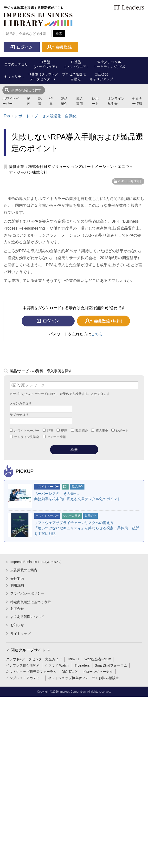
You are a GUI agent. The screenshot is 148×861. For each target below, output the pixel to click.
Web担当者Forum (97, 659)
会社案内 (17, 579)
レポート (95, 101)
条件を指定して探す (26, 90)
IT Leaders (82, 665)
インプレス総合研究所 (23, 665)
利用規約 (17, 585)
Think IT (73, 659)
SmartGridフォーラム (111, 665)
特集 (51, 101)
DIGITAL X (69, 672)
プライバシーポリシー (27, 593)
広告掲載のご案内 (23, 570)
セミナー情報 (137, 101)
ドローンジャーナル (98, 672)
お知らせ (17, 625)
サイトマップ (20, 634)
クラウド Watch (57, 665)
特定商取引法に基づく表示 (30, 602)
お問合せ (17, 608)
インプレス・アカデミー (24, 678)
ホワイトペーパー (10, 101)
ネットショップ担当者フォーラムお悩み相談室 (83, 678)
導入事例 (79, 101)
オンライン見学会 (116, 101)
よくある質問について (27, 617)
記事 (40, 101)
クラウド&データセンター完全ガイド (34, 659)
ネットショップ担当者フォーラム (31, 672)
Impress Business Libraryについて (36, 562)
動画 (28, 101)
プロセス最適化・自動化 (55, 116)
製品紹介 (64, 101)
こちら (97, 334)
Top (7, 116)
